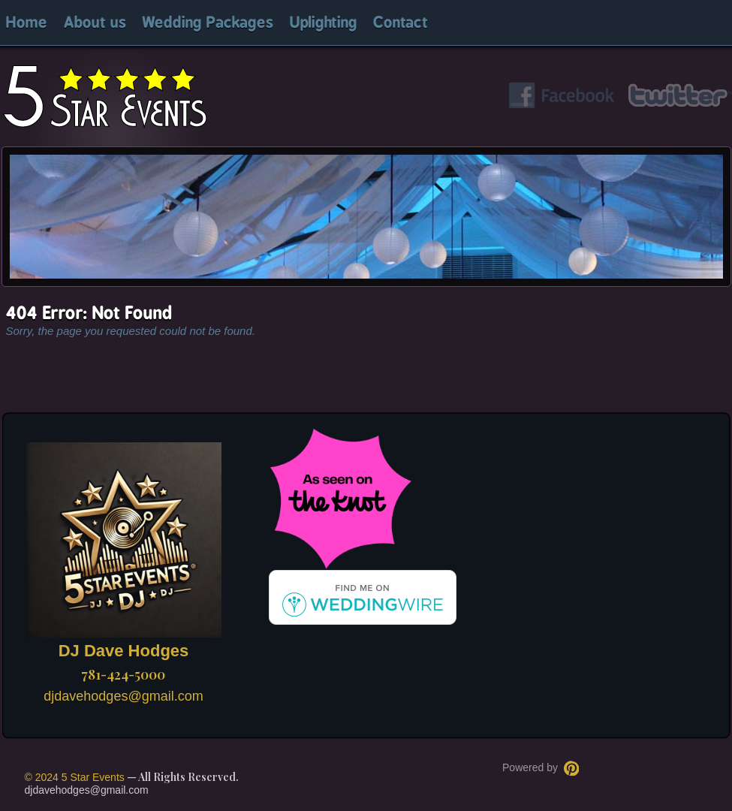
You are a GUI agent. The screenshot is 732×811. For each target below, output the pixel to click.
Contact (400, 23)
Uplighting (323, 23)
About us (95, 23)
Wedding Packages (207, 23)
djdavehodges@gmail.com (123, 696)
